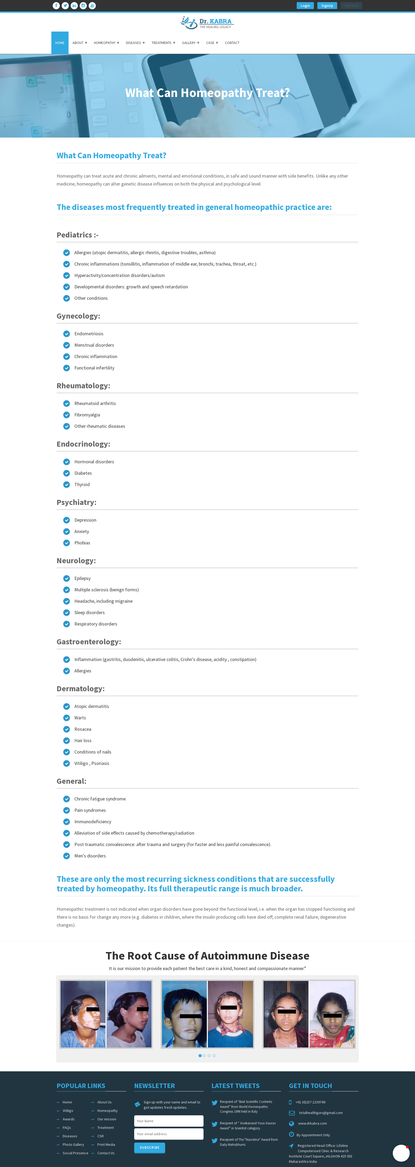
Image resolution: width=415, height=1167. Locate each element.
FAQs (67, 1127)
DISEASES (133, 42)
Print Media (106, 1144)
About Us (104, 1102)
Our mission (106, 1119)
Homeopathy (107, 1110)
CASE (210, 42)
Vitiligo (68, 1110)
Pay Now (351, 5)
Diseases (70, 1136)
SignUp (327, 5)
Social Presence (75, 1153)
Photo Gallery (73, 1144)
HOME (60, 42)
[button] (401, 1153)
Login (305, 5)
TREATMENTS (162, 42)
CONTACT (232, 42)
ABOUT (78, 42)
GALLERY (189, 42)
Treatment (105, 1127)
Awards (69, 1119)
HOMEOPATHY (104, 42)
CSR (100, 1136)
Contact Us (106, 1153)
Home (67, 1102)
